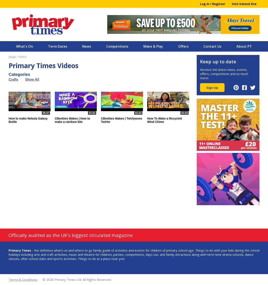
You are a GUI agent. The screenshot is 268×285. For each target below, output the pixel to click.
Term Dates (57, 46)
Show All (32, 79)
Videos (23, 57)
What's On (24, 46)
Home (12, 57)
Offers (183, 46)
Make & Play (153, 46)
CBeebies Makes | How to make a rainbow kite (72, 120)
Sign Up (212, 87)
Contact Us (212, 46)
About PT (244, 46)
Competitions (117, 46)
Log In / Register (212, 4)
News (86, 46)
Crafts (13, 79)
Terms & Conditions (23, 279)
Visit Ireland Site (244, 4)
